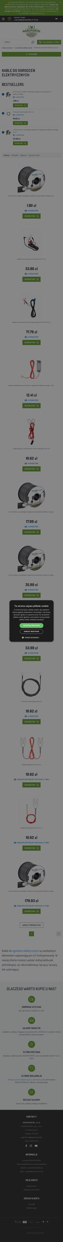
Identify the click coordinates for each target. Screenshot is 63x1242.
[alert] (31, 621)
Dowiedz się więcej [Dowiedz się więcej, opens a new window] (37, 619)
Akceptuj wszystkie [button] (31, 625)
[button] (31, 637)
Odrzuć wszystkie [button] (31, 631)
